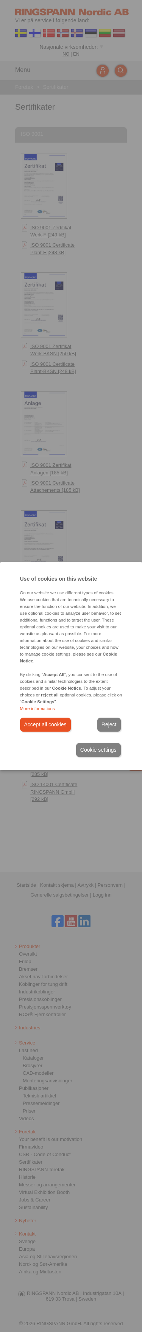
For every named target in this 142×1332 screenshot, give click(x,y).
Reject (109, 724)
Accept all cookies (45, 724)
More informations (37, 708)
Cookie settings (98, 750)
